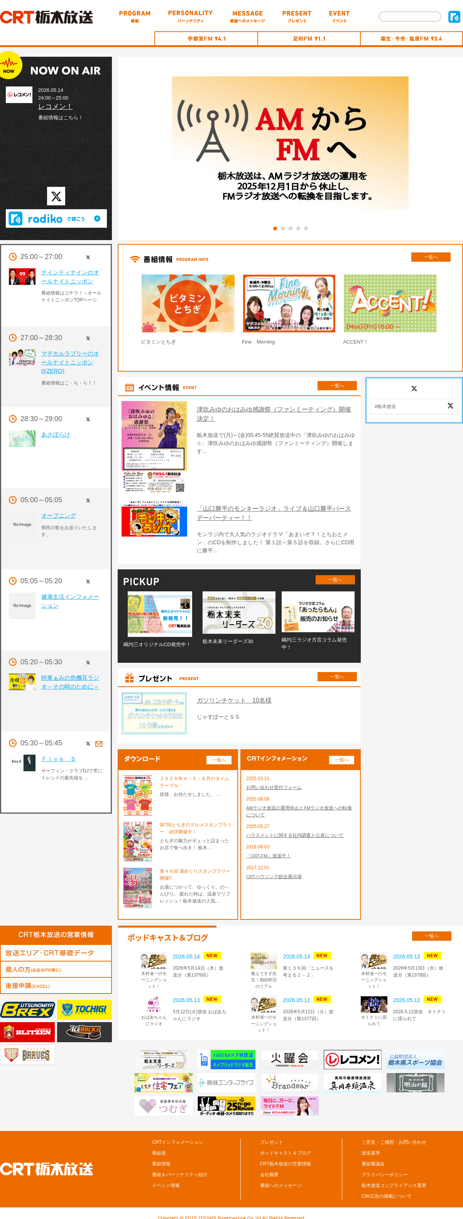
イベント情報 (166, 1178)
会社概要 (269, 1167)
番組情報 (161, 1157)
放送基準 (371, 1146)
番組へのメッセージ (281, 1178)
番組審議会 (373, 1157)
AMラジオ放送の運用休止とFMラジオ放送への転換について (299, 805)
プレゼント (271, 1135)
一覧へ (431, 257)
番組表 (159, 1146)
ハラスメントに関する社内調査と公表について (294, 829)
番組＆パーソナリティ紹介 (180, 1167)
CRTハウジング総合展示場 (274, 871)
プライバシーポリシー (385, 1167)
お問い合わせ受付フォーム (274, 780)
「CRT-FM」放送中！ (268, 850)
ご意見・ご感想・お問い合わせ (394, 1135)
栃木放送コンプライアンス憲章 (394, 1178)
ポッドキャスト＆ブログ (285, 1146)
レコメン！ (55, 106)
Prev (121, 311)
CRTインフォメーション (177, 1135)
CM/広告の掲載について (387, 1189)
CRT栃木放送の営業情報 (285, 1157)
